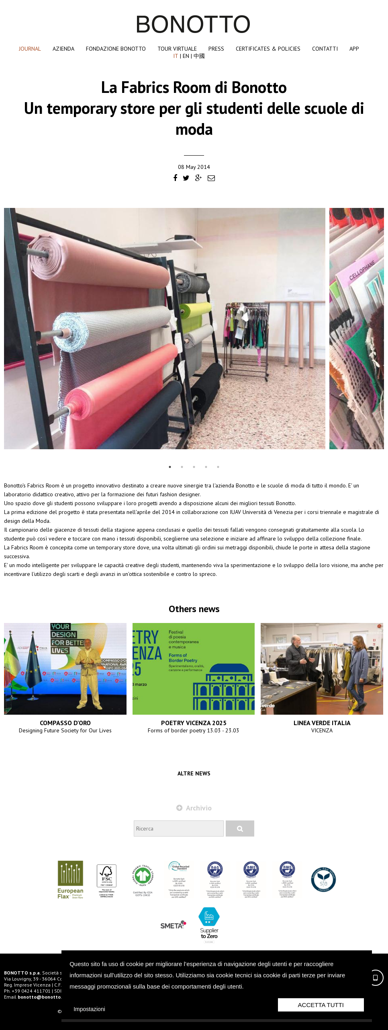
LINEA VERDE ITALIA (322, 723)
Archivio (194, 807)
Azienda (63, 48)
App (354, 48)
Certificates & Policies (268, 48)
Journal (30, 48)
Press (216, 48)
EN (186, 56)
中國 (199, 56)
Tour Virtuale (177, 48)
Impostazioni (89, 1009)
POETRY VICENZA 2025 (194, 723)
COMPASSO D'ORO (65, 723)
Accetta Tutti (321, 1004)
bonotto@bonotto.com (44, 997)
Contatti (325, 48)
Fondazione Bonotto (116, 48)
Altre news (194, 773)
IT (175, 56)
